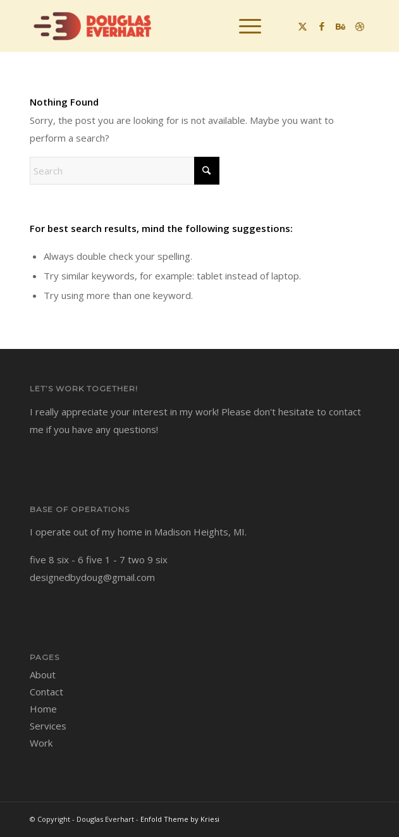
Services (48, 725)
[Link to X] (302, 26)
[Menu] (243, 26)
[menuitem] (243, 26)
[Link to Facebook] (321, 26)
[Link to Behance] (340, 26)
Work (41, 742)
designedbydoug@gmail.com (92, 577)
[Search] (124, 171)
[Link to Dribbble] (359, 26)
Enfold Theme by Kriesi (179, 819)
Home (43, 708)
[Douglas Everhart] (165, 26)
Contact (46, 691)
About (43, 674)
